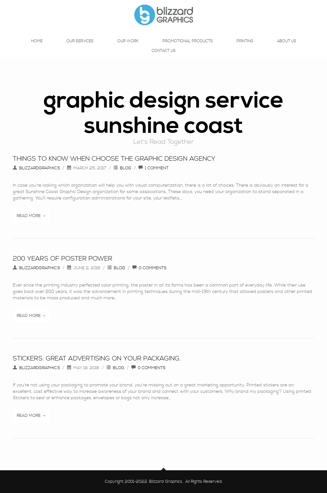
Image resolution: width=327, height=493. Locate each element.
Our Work (128, 47)
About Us (286, 47)
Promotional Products (188, 47)
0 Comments (152, 268)
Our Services (80, 47)
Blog (125, 168)
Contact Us (164, 57)
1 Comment (157, 168)
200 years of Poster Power (62, 259)
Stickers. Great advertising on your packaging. (97, 359)
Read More (29, 215)
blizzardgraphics (39, 168)
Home (37, 47)
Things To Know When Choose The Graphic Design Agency (114, 159)
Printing (245, 47)
